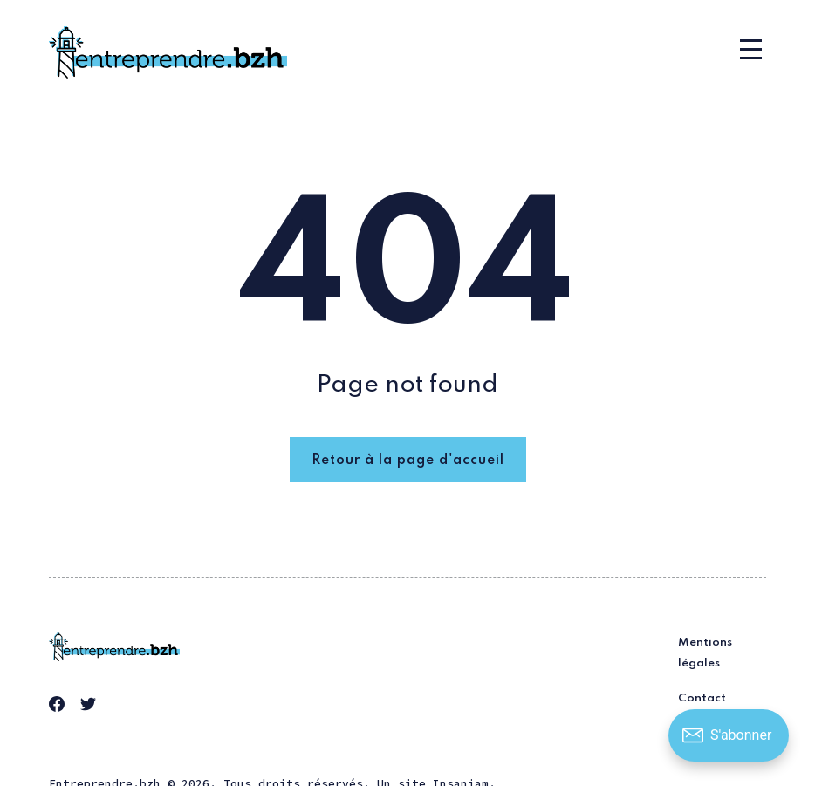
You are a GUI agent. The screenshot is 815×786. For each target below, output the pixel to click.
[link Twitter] (90, 706)
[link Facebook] (59, 706)
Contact (702, 698)
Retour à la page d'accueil (408, 461)
